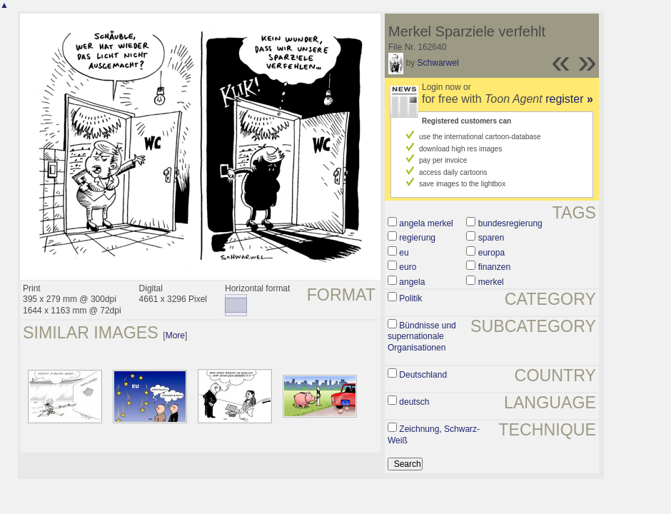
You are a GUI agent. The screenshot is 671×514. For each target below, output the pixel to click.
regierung (417, 238)
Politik (410, 298)
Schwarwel (438, 63)
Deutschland (423, 375)
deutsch (414, 402)
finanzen (494, 267)
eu (403, 253)
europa (491, 253)
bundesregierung (510, 223)
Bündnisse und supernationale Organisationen (422, 337)
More (175, 336)
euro (407, 267)
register (569, 99)
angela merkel (426, 223)
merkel (491, 282)
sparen (491, 238)
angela (412, 282)
